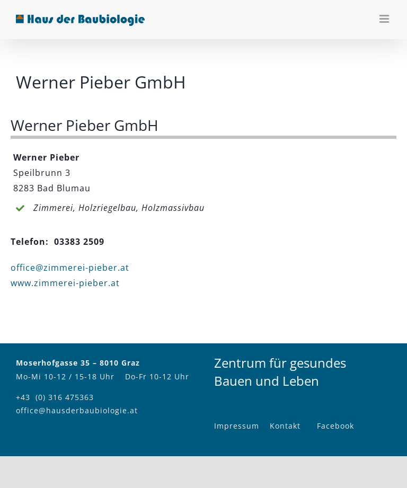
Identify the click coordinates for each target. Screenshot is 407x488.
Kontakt (285, 426)
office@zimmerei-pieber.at (70, 267)
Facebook (335, 426)
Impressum (236, 426)
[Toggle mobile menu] (385, 18)
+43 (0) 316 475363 (55, 397)
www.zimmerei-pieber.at (65, 283)
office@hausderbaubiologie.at (77, 410)
